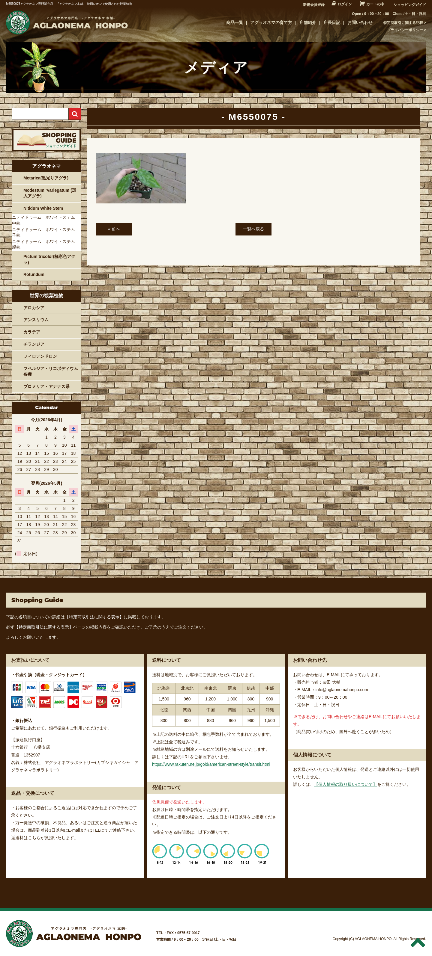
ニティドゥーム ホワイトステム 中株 (45, 220)
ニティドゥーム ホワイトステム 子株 (45, 232)
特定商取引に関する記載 (403, 23)
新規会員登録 (314, 5)
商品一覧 (234, 22)
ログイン (345, 4)
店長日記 (331, 22)
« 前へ (114, 228)
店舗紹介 (307, 22)
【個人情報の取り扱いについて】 (345, 784)
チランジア (33, 344)
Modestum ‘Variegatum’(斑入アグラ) (49, 193)
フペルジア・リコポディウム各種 (50, 371)
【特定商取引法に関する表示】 (94, 616)
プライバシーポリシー (405, 30)
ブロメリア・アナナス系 (46, 386)
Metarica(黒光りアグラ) (45, 178)
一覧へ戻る (253, 228)
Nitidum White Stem (43, 208)
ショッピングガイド (410, 5)
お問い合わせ (360, 22)
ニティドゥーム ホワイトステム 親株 (45, 244)
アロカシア (33, 307)
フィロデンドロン (40, 356)
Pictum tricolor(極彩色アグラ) (49, 259)
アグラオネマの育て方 (271, 22)
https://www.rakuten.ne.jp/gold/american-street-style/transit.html (211, 764)
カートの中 (375, 4)
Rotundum (33, 274)
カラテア (31, 332)
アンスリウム (36, 319)
